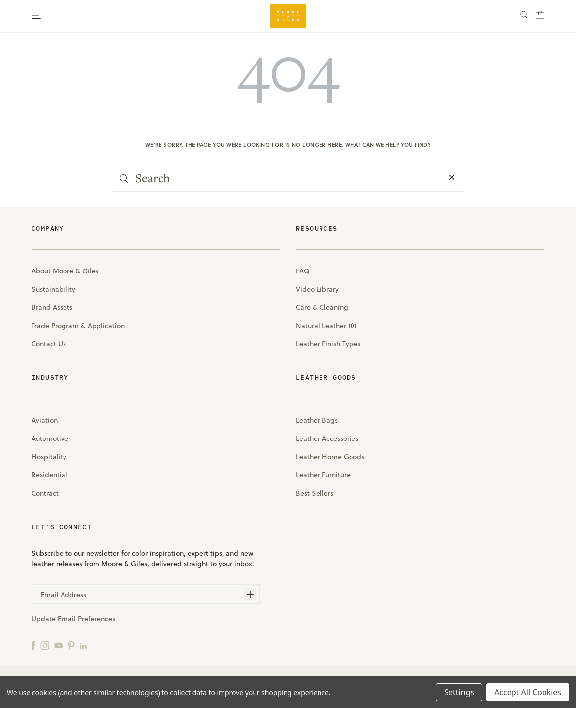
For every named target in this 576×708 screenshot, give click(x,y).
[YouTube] (58, 645)
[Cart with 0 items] (540, 17)
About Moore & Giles (65, 271)
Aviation (45, 420)
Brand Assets (52, 307)
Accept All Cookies (527, 692)
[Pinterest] (71, 645)
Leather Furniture (323, 475)
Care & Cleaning (322, 307)
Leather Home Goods (330, 456)
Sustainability (53, 289)
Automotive (50, 438)
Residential (49, 475)
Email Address (63, 594)
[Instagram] (44, 645)
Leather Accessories (327, 438)
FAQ (303, 271)
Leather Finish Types (328, 343)
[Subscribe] (250, 594)
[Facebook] (33, 645)
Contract (45, 493)
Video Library (317, 289)
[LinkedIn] (83, 645)
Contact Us (49, 343)
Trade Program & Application (78, 325)
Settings (459, 692)
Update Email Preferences (73, 618)
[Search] (524, 16)
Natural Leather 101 (326, 325)
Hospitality (49, 456)
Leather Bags (317, 420)
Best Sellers (314, 493)
